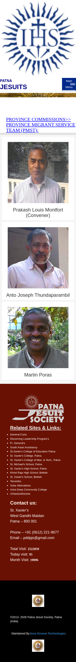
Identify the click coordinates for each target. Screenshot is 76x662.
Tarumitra (15, 481)
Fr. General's (17, 443)
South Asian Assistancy (23, 447)
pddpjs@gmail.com (38, 538)
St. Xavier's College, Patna (25, 455)
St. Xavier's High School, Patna (28, 468)
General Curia (18, 434)
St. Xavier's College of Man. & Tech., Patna (35, 460)
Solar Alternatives (20, 485)
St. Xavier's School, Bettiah (26, 476)
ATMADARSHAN (20, 493)
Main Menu (69, 84)
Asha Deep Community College (28, 489)
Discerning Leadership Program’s (29, 438)
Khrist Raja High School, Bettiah (29, 472)
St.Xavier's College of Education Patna (32, 451)
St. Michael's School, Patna (26, 464)
